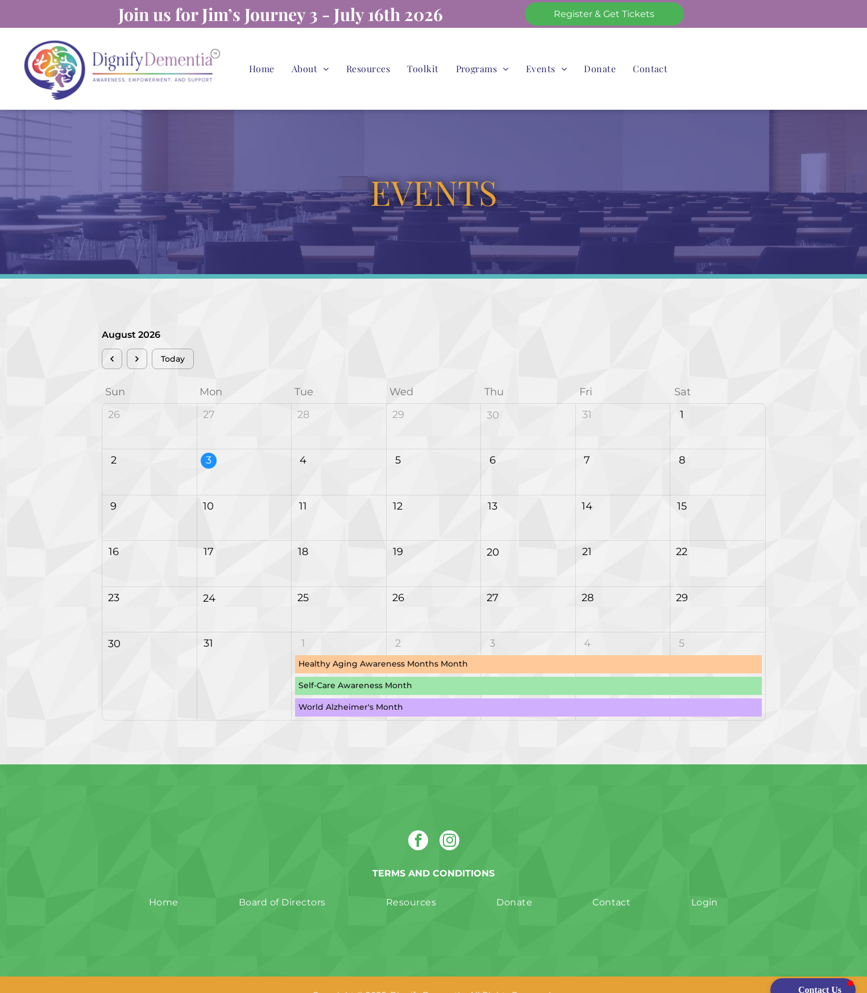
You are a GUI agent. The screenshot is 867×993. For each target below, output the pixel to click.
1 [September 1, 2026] (303, 623)
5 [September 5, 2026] (682, 623)
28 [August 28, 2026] (588, 577)
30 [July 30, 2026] (493, 394)
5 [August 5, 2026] (398, 439)
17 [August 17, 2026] (209, 531)
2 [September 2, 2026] (398, 623)
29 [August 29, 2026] (682, 577)
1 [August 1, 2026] (682, 394)
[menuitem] (261, 68)
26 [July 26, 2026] (114, 394)
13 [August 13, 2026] (492, 485)
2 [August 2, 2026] (114, 439)
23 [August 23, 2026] (113, 577)
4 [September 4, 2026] (587, 623)
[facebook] (418, 821)
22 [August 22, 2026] (681, 531)
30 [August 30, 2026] (114, 623)
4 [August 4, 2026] (303, 439)
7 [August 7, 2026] (587, 439)
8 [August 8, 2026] (682, 439)
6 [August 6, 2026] (492, 439)
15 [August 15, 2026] (682, 485)
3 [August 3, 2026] (208, 439)
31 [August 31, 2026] (208, 623)
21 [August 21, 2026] (587, 531)
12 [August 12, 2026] (398, 485)
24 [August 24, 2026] (209, 578)
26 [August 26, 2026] (398, 577)
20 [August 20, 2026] (493, 532)
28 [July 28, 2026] (303, 394)
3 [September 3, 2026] (492, 623)
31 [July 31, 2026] (587, 394)
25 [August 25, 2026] (303, 577)
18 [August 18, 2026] (303, 531)
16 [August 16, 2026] (114, 531)
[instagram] (449, 821)
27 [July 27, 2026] (209, 394)
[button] (813, 970)
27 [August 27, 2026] (493, 577)
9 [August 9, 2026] (113, 485)
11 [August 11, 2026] (303, 485)
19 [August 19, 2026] (398, 531)
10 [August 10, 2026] (208, 485)
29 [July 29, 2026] (398, 394)
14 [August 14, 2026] (587, 485)
